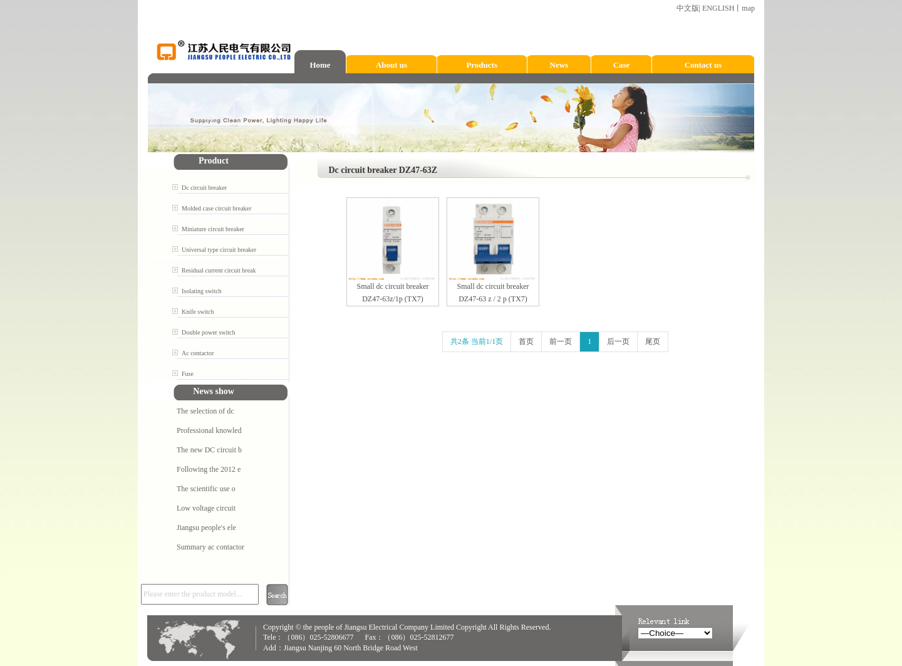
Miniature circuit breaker (213, 229)
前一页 (560, 341)
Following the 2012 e (209, 469)
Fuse (188, 373)
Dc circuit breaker (204, 187)
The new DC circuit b (209, 449)
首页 (526, 341)
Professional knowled (209, 430)
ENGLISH (718, 8)
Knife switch (198, 311)
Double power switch (209, 332)
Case (621, 65)
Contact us (703, 65)
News (559, 65)
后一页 (618, 341)
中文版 (687, 8)
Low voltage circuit (206, 508)
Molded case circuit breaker (216, 208)
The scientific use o (206, 488)
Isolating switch (202, 291)
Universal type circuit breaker (219, 249)
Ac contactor (198, 353)
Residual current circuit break (219, 270)
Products (481, 65)
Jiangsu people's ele (206, 527)
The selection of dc (205, 411)
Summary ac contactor (210, 547)
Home (319, 65)
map (748, 8)
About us (391, 65)
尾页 (652, 341)
